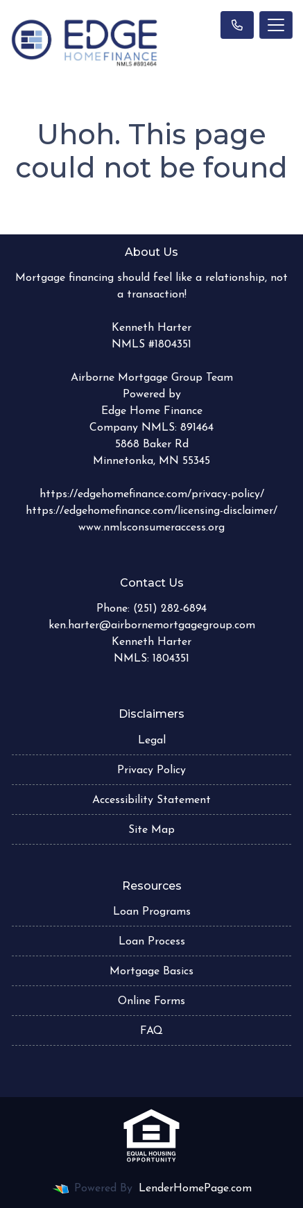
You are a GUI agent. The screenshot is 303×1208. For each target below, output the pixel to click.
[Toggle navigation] (276, 25)
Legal (152, 740)
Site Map (151, 830)
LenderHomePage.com (195, 1188)
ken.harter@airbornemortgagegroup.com (152, 625)
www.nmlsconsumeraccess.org (151, 527)
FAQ (151, 1031)
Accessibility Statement (151, 800)
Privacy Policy (151, 770)
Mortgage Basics (151, 971)
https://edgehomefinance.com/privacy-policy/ (152, 494)
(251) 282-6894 (170, 608)
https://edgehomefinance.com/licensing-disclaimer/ (151, 511)
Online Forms (151, 1001)
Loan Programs (152, 911)
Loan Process (152, 941)
